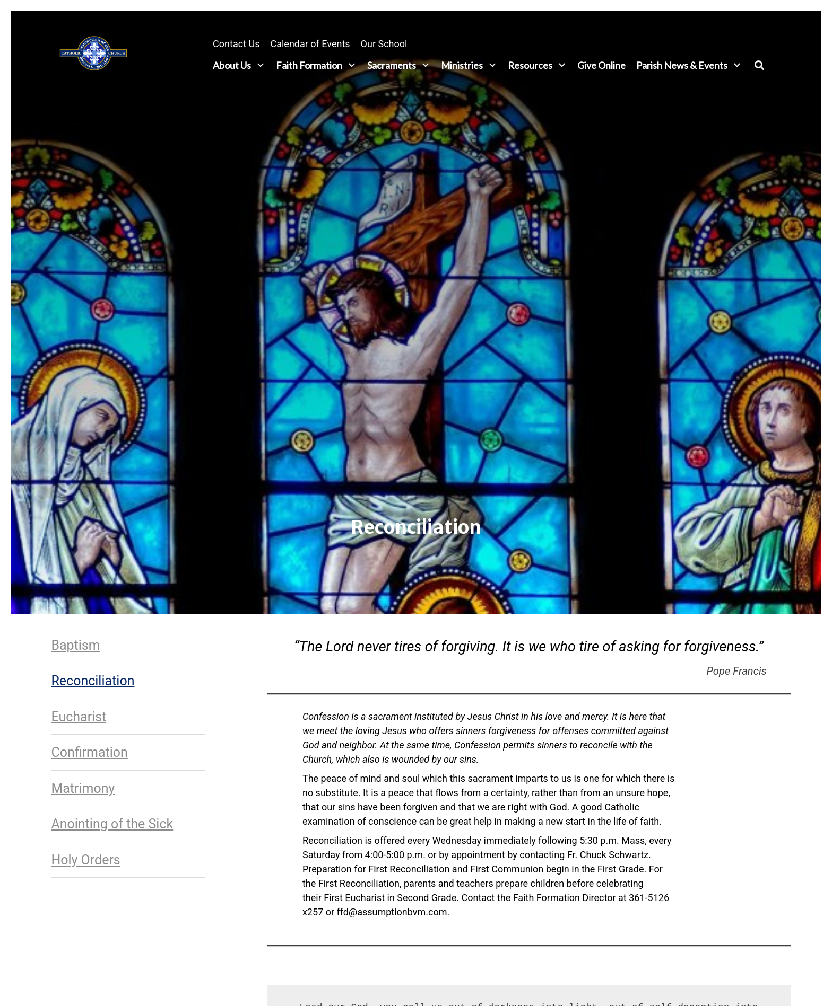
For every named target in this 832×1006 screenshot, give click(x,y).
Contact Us (236, 43)
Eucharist (78, 717)
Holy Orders (85, 860)
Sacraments (398, 65)
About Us (239, 65)
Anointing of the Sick (112, 824)
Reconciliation (92, 681)
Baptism (75, 645)
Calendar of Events (310, 43)
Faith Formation (316, 65)
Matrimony (83, 788)
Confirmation (89, 752)
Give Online (601, 65)
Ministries (469, 65)
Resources (537, 65)
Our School (384, 43)
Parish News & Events (689, 65)
